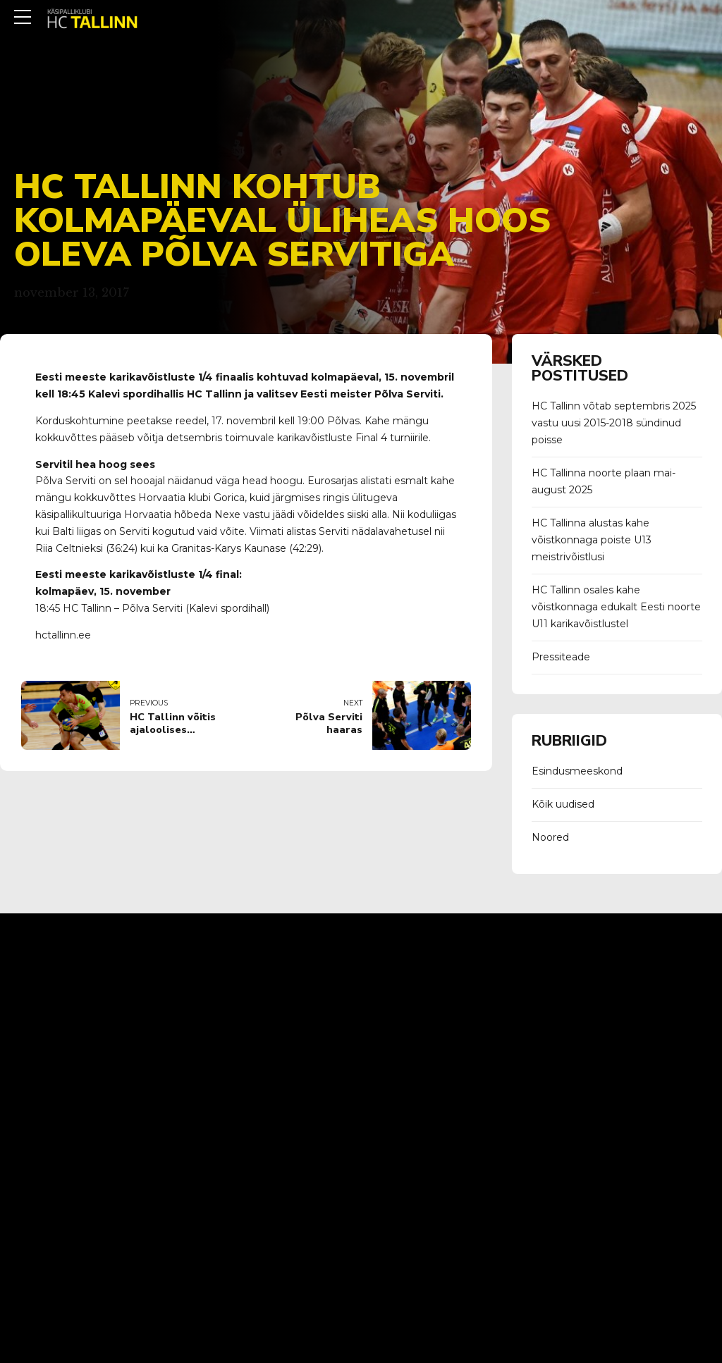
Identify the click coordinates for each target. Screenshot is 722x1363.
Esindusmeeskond (577, 771)
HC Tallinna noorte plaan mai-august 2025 (603, 481)
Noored (550, 837)
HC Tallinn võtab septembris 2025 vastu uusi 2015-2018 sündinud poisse (614, 423)
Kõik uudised (563, 804)
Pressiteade (561, 656)
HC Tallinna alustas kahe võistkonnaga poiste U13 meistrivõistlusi (591, 540)
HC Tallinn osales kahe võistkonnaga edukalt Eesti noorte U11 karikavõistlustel (616, 607)
